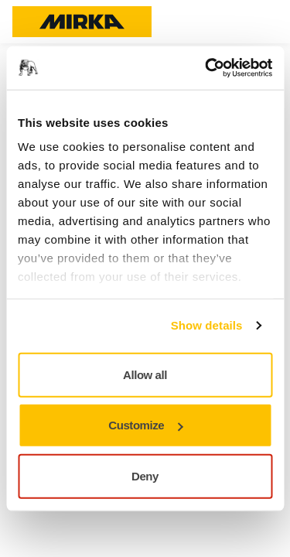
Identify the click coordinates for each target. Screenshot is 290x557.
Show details (207, 325)
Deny (145, 475)
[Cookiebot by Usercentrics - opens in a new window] (206, 68)
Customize (145, 425)
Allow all (145, 374)
